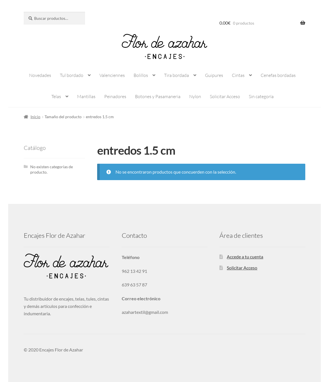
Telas (56, 96)
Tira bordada (176, 75)
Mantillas (86, 96)
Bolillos (141, 75)
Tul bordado (71, 75)
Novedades (40, 75)
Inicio (35, 116)
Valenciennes (112, 75)
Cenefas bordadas (278, 75)
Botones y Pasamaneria (157, 96)
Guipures (214, 75)
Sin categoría (261, 96)
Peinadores (115, 96)
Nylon (195, 96)
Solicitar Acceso (225, 96)
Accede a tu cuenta (245, 256)
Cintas (238, 75)
